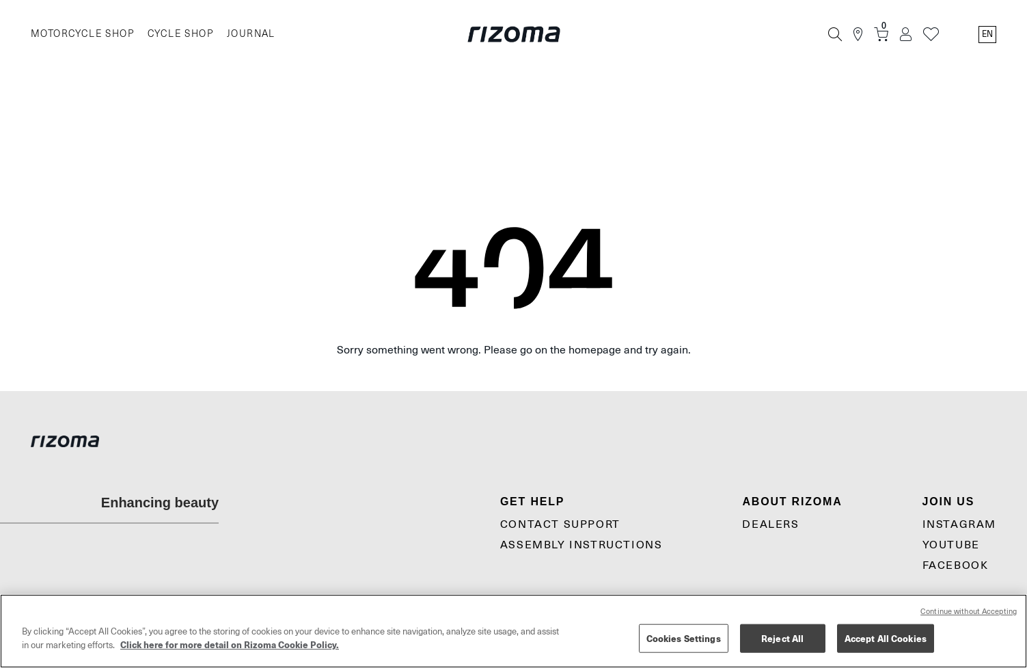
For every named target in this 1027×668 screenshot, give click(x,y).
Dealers (770, 524)
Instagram (959, 524)
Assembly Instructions (581, 545)
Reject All (782, 638)
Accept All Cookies (886, 638)
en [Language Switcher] (987, 34)
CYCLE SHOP (180, 34)
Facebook (955, 565)
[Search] (835, 34)
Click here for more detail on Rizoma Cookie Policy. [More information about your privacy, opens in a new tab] (229, 644)
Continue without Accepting (968, 611)
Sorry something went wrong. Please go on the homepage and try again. (514, 350)
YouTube (951, 545)
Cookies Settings (683, 638)
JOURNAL (251, 34)
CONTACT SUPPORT (560, 524)
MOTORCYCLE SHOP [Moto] (82, 34)
